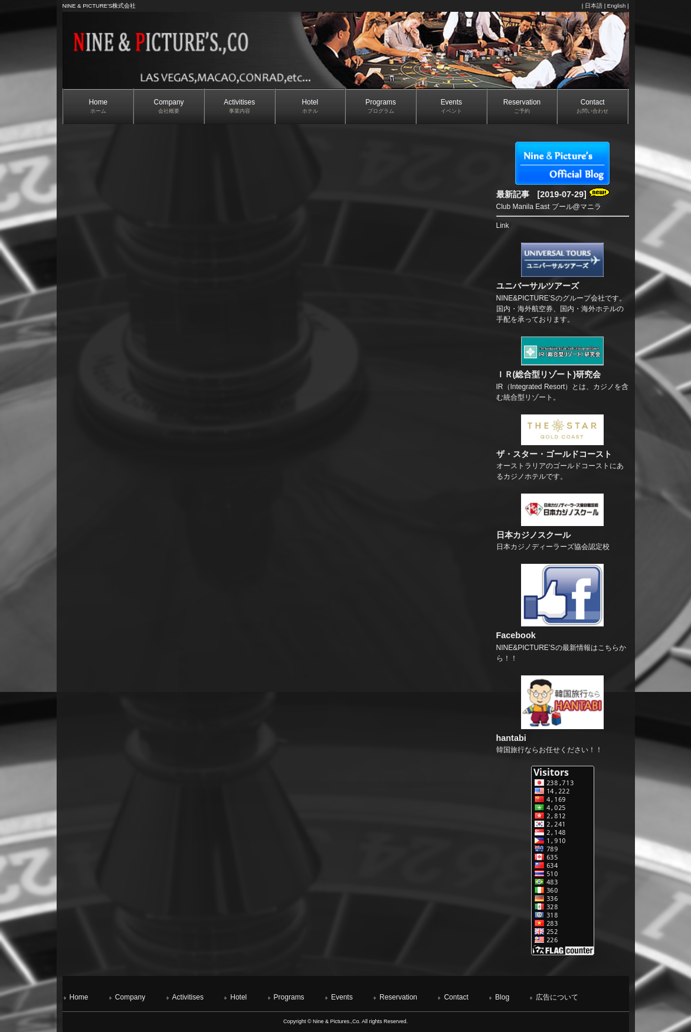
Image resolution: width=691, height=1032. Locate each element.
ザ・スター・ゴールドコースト (554, 454)
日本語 (593, 5)
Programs (289, 997)
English (616, 5)
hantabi (511, 738)
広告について (557, 997)
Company (130, 997)
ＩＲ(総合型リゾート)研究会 (548, 374)
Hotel (238, 997)
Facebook (516, 635)
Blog (502, 997)
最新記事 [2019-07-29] (553, 194)
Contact (456, 997)
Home (79, 997)
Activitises (188, 997)
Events (342, 997)
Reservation (398, 997)
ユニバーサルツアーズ (537, 285)
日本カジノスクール (533, 535)
